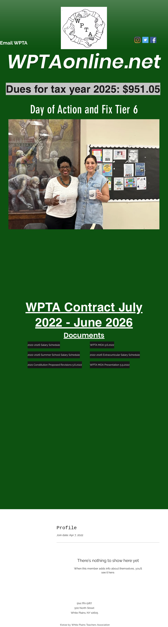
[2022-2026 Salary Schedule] (44, 345)
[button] (83, 174)
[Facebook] (153, 40)
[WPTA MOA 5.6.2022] (102, 345)
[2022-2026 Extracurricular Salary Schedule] (115, 354)
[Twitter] (145, 40)
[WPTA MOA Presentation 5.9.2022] (110, 364)
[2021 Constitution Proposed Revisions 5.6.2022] (55, 364)
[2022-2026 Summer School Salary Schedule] (54, 354)
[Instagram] (137, 40)
